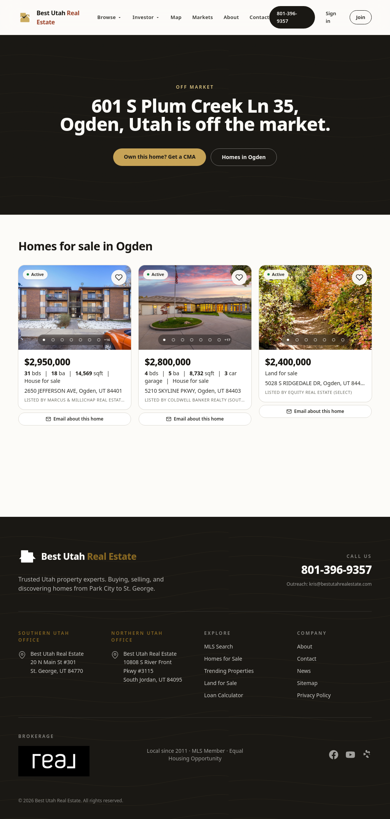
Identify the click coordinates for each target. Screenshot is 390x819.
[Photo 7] (98, 339)
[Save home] (118, 277)
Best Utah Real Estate (58, 800)
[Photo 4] (71, 339)
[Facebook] (333, 754)
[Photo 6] (89, 339)
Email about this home (74, 419)
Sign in (331, 17)
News (304, 670)
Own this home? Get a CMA (159, 156)
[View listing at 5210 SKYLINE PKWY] (195, 307)
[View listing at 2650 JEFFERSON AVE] (74, 307)
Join (360, 17)
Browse (110, 17)
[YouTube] (350, 754)
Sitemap (307, 683)
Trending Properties (229, 670)
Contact (259, 17)
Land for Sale (220, 683)
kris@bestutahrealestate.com (340, 584)
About (231, 17)
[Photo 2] (53, 339)
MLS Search (218, 646)
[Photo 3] (62, 339)
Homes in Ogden (243, 157)
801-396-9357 (287, 17)
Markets (202, 17)
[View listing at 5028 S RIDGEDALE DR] (315, 307)
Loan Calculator (223, 695)
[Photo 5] (80, 339)
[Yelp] (367, 754)
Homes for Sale (223, 658)
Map (176, 17)
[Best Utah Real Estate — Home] (58, 17)
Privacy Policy (314, 695)
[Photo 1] (43, 339)
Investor (146, 17)
